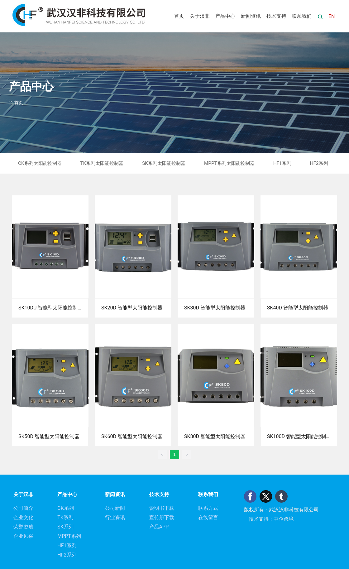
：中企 (276, 519)
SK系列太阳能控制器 (163, 163)
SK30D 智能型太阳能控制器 (214, 308)
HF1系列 (282, 163)
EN (331, 16)
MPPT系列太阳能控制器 (229, 163)
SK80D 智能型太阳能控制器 (214, 436)
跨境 (289, 519)
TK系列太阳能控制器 (102, 163)
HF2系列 (319, 163)
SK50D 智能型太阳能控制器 (48, 436)
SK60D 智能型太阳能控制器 (131, 436)
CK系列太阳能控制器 (40, 163)
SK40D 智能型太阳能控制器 (297, 308)
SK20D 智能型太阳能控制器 (131, 308)
